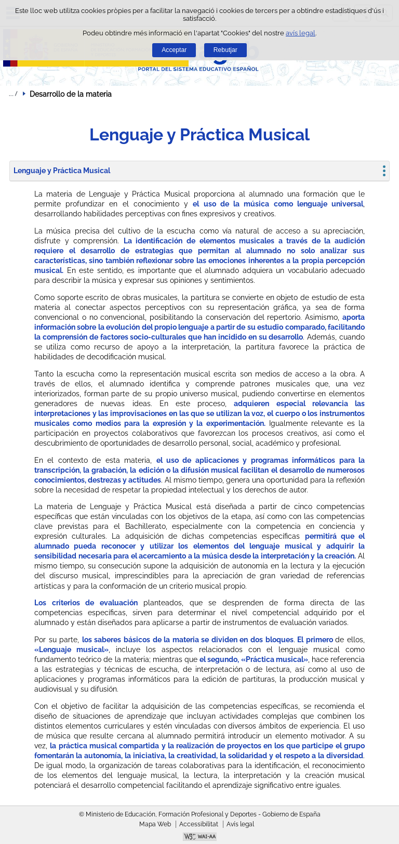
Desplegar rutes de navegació (13, 93)
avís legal (300, 33)
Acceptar (174, 50)
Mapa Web (155, 824)
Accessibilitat (198, 824)
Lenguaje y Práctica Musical (62, 170)
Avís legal (240, 824)
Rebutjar (225, 50)
